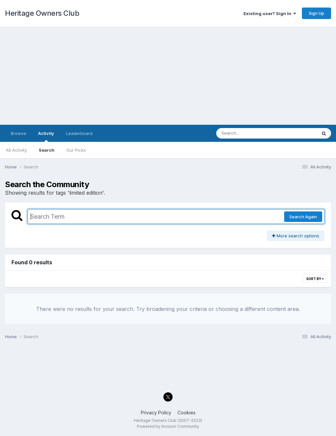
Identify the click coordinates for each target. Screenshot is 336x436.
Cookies (187, 412)
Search (46, 150)
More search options (295, 235)
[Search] (248, 133)
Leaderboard (79, 133)
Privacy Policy (156, 412)
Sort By (315, 279)
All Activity (16, 150)
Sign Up (316, 13)
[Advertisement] (168, 75)
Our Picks (76, 150)
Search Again (303, 216)
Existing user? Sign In (269, 13)
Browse (18, 133)
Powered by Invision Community (168, 426)
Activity (46, 136)
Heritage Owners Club (42, 13)
